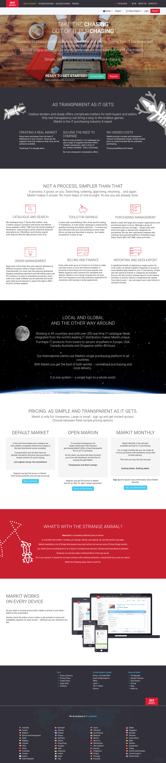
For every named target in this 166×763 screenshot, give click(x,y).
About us (133, 688)
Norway (94, 748)
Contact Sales (97, 76)
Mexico (94, 738)
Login (146, 11)
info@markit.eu (104, 678)
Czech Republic (26, 759)
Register (155, 11)
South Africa (132, 738)
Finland (59, 733)
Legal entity (63, 683)
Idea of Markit (30, 4)
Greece (59, 741)
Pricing (75, 4)
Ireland (59, 754)
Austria (23, 730)
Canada (23, 743)
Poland (94, 754)
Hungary (59, 746)
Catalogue (120, 3)
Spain (129, 741)
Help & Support (133, 11)
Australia (24, 728)
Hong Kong (60, 743)
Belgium (23, 733)
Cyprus (23, 756)
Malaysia (95, 735)
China (23, 748)
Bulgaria (23, 741)
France (59, 735)
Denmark (60, 728)
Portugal (95, 756)
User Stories (134, 681)
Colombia (24, 751)
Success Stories (63, 4)
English (118, 11)
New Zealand (96, 746)
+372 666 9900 (104, 676)
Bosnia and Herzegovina (30, 735)
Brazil (22, 738)
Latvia (94, 728)
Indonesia (60, 751)
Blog (134, 4)
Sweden (130, 743)
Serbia (130, 728)
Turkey (130, 748)
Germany (60, 738)
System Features (46, 4)
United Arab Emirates (135, 751)
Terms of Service (65, 676)
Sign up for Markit (30, 481)
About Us (142, 4)
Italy (58, 759)
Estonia (59, 730)
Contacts (152, 4)
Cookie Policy (63, 681)
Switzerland (132, 746)
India (58, 748)
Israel (58, 756)
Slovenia (130, 735)
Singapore (131, 730)
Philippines (96, 751)
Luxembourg (96, 733)
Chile (22, 746)
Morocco (95, 741)
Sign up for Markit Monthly (135, 488)
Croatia (23, 754)
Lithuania (95, 730)
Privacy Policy (63, 678)
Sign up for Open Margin (83, 489)
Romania (95, 759)
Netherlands (96, 743)
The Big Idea (134, 676)
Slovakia (130, 733)
